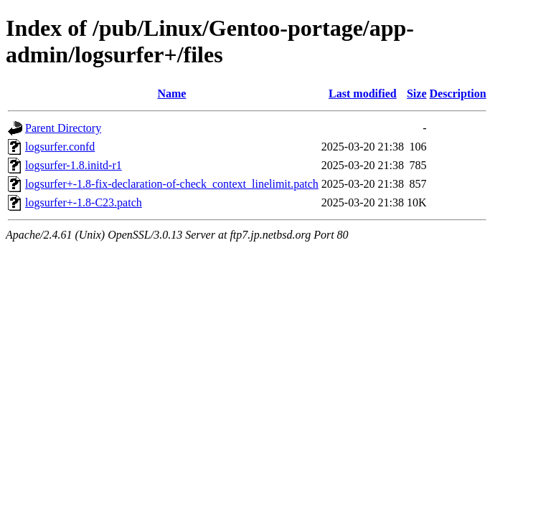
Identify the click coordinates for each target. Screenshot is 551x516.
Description (458, 93)
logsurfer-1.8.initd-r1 (73, 165)
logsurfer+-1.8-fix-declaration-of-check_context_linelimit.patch (172, 184)
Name (171, 93)
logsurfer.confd (60, 146)
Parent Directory (63, 128)
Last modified (363, 93)
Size (417, 93)
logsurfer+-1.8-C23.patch (83, 202)
